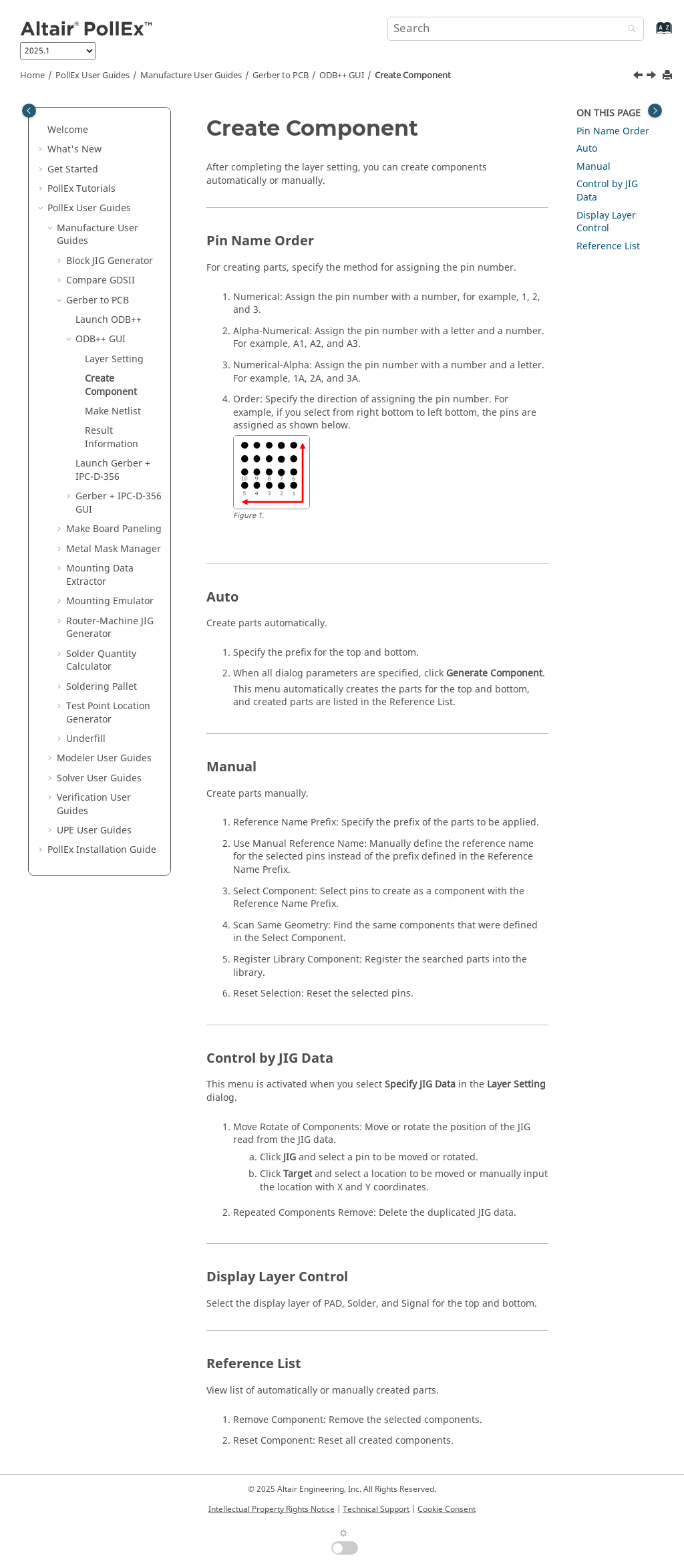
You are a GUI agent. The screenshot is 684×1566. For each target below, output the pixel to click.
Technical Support (376, 1509)
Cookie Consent (446, 1509)
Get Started (72, 169)
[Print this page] (668, 76)
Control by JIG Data (607, 191)
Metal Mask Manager (113, 549)
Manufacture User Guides (191, 76)
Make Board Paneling (114, 529)
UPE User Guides (94, 830)
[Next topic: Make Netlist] (652, 77)
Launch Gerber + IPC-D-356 (112, 470)
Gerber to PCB (280, 76)
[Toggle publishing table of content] (29, 111)
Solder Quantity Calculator (101, 660)
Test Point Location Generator (108, 713)
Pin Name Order (612, 131)
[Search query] (515, 29)
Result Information (111, 437)
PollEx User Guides (92, 76)
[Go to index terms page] (650, 34)
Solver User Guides (99, 778)
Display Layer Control (606, 222)
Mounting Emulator (110, 601)
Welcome (67, 130)
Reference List (608, 246)
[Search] (628, 30)
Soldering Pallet (101, 687)
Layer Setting (114, 359)
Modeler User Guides (104, 758)
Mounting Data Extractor (100, 575)
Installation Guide (101, 850)
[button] (42, 130)
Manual (593, 167)
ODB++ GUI (341, 76)
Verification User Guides (94, 804)
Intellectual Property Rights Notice (271, 1509)
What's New (74, 149)
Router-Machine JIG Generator (110, 628)
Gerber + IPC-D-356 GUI (118, 503)
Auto (586, 149)
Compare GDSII (100, 280)
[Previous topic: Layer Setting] (639, 77)
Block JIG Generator (109, 261)
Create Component (413, 76)
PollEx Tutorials (81, 189)
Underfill (86, 739)
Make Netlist (113, 411)
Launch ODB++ (108, 320)
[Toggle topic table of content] (655, 111)
